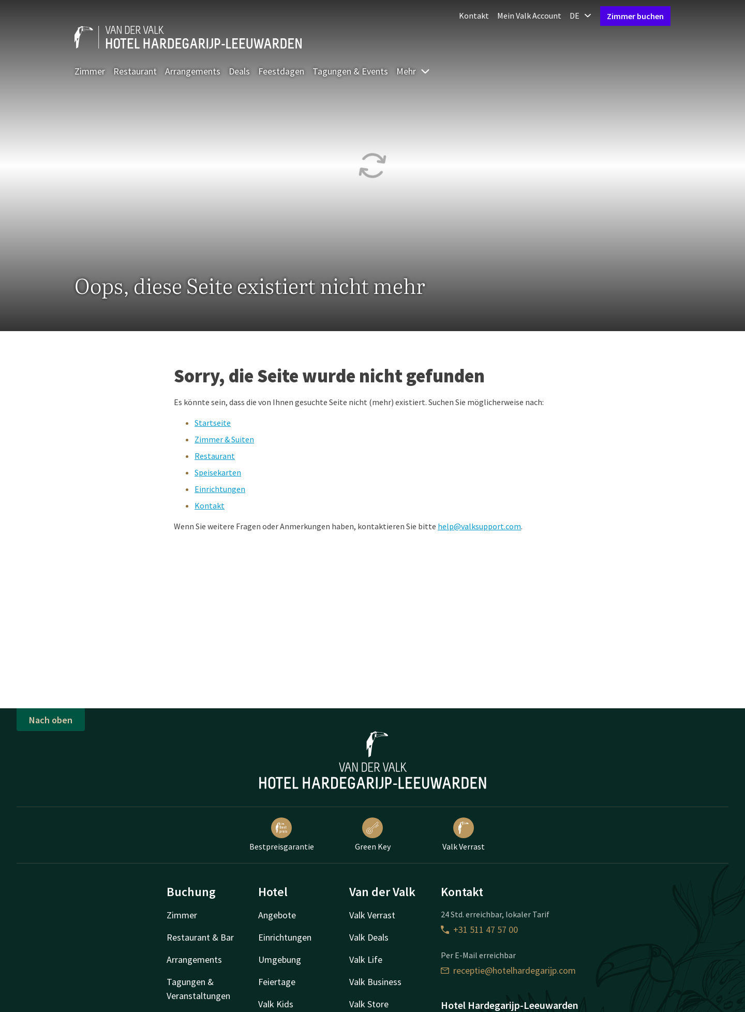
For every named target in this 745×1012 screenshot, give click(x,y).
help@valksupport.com (479, 526)
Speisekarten (218, 472)
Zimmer (89, 71)
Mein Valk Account (529, 15)
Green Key (373, 834)
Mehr (413, 71)
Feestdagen (281, 71)
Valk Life (365, 959)
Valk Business (375, 982)
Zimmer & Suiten (224, 439)
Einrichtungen (220, 489)
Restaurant (135, 71)
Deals (239, 71)
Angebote (277, 915)
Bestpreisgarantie (281, 834)
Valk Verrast (463, 834)
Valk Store (369, 1004)
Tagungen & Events (350, 71)
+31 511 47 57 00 (479, 929)
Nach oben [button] (50, 720)
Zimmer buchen (635, 16)
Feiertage (276, 982)
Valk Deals (369, 937)
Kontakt (474, 15)
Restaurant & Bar (200, 937)
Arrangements (192, 71)
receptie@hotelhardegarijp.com (508, 970)
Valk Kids (275, 1004)
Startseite (213, 423)
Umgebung (279, 959)
